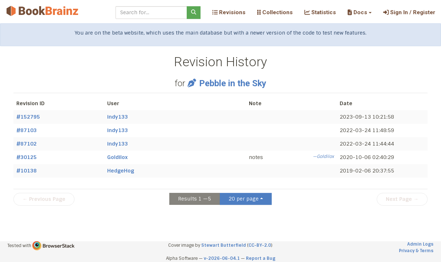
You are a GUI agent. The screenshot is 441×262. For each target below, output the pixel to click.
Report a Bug (260, 258)
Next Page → (402, 199)
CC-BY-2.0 (259, 245)
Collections (275, 12)
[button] (359, 12)
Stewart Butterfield (223, 245)
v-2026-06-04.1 (222, 258)
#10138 (26, 170)
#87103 (26, 130)
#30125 (26, 157)
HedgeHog (120, 170)
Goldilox (117, 157)
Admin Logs (420, 244)
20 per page (243, 198)
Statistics (320, 12)
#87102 (26, 143)
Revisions (229, 12)
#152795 (28, 117)
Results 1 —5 (194, 198)
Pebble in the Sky (226, 83)
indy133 (117, 117)
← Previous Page (44, 199)
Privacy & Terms (416, 251)
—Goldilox (323, 156)
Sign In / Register (409, 12)
